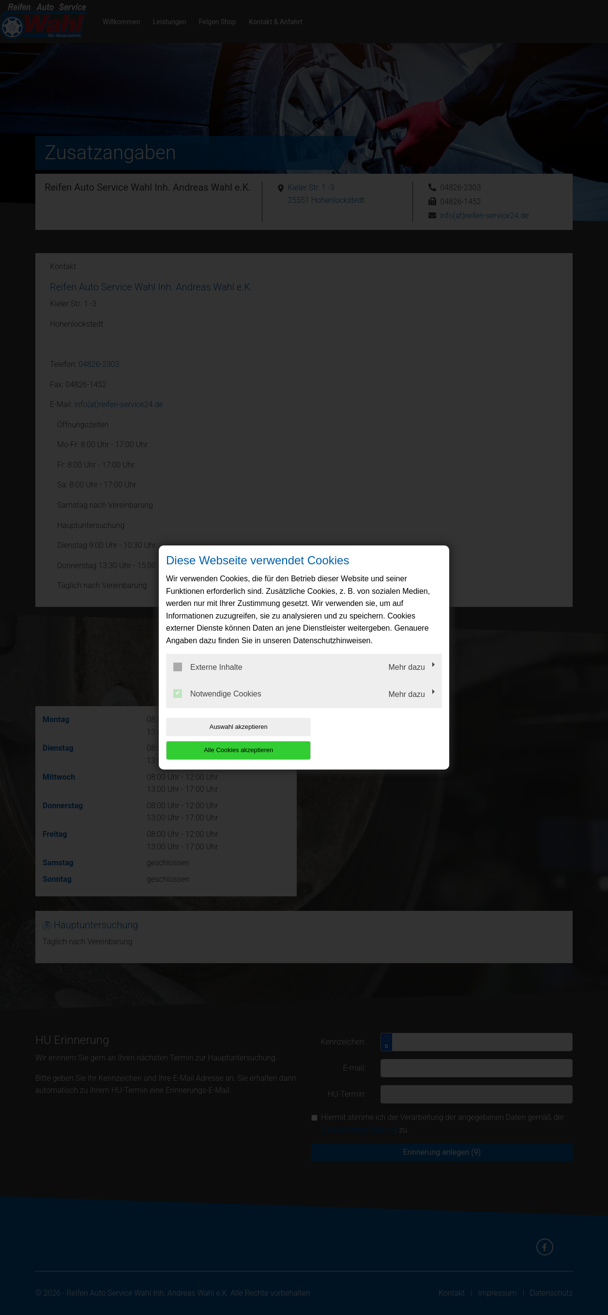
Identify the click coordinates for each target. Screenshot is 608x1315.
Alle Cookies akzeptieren (379, 738)
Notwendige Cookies (217, 705)
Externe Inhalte (208, 678)
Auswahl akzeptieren (228, 738)
